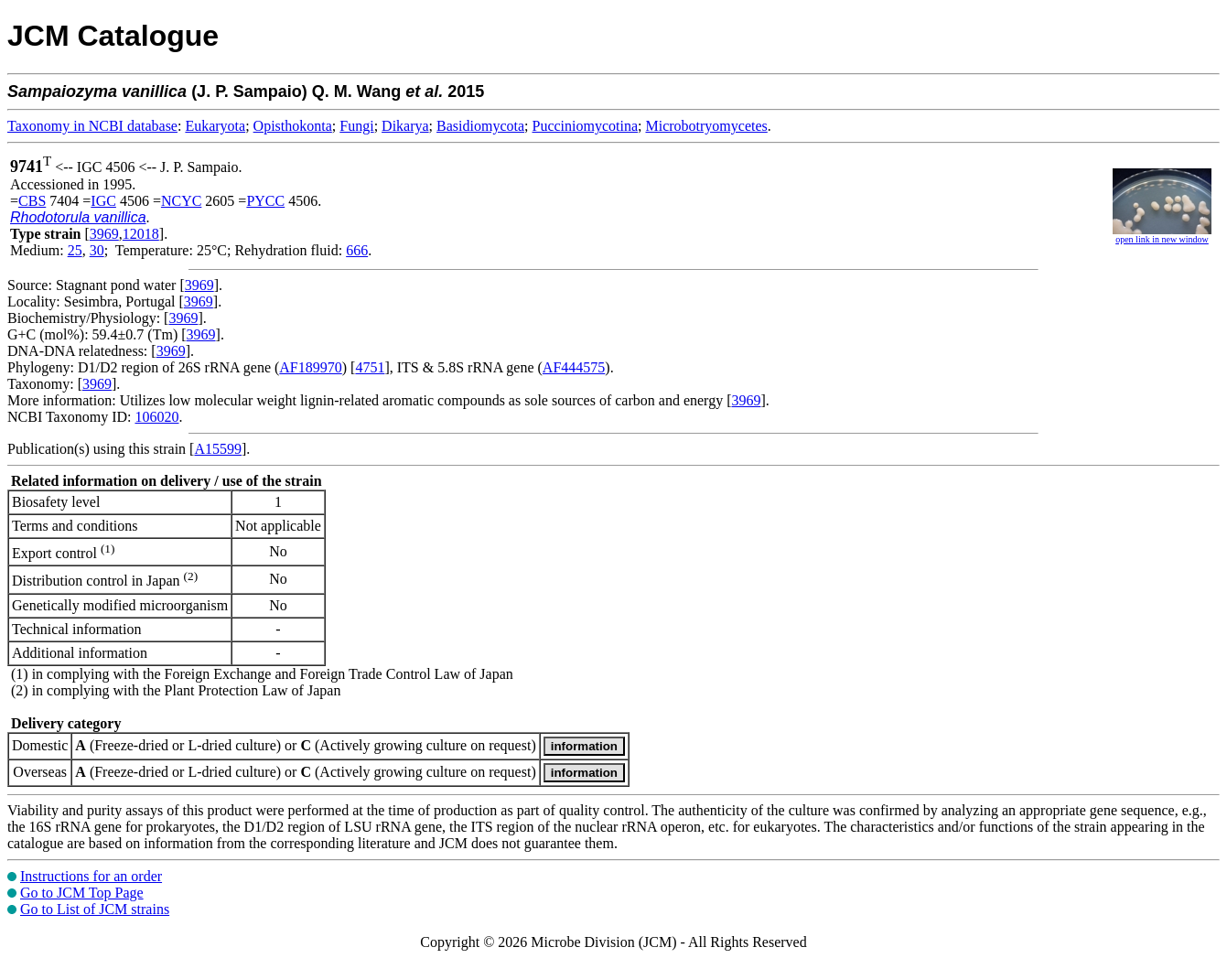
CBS (32, 201)
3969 (104, 234)
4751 (369, 367)
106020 (156, 417)
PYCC (265, 201)
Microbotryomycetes (706, 126)
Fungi (356, 126)
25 (75, 250)
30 (97, 250)
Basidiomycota (480, 126)
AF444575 (574, 367)
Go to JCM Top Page (82, 892)
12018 (141, 234)
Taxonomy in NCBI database (92, 126)
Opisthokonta (292, 126)
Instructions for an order (91, 876)
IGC (103, 201)
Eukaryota (215, 126)
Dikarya (405, 126)
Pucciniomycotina (586, 126)
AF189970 (310, 367)
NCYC (181, 201)
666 (357, 250)
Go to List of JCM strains (94, 909)
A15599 (218, 449)
